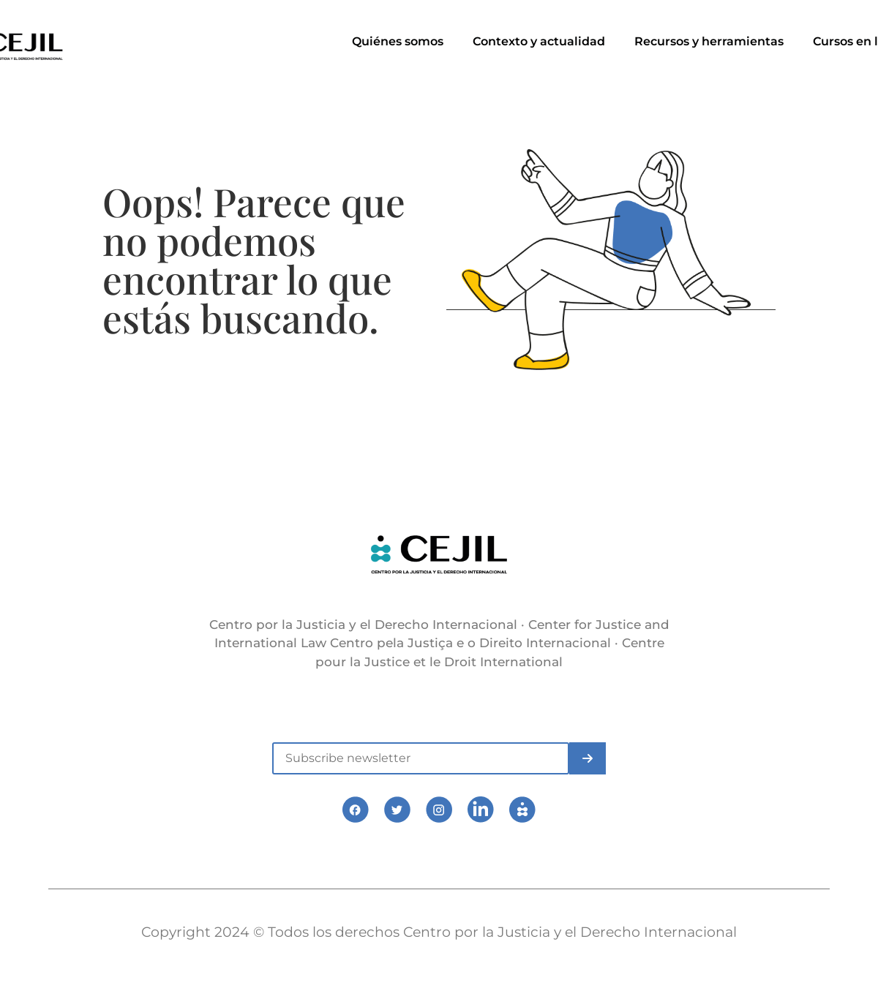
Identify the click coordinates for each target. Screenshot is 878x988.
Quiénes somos (397, 41)
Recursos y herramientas (709, 41)
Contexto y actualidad (539, 41)
